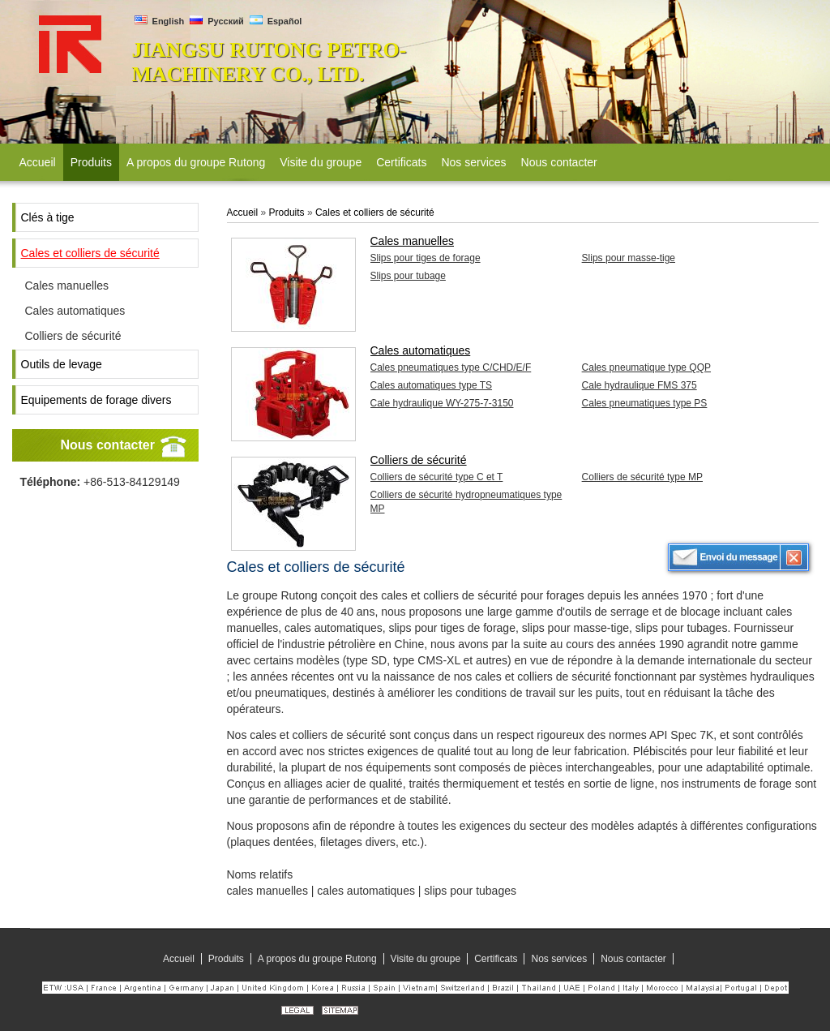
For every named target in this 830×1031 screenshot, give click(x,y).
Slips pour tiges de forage (425, 258)
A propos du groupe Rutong (317, 958)
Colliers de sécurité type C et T (436, 477)
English (160, 21)
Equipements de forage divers (96, 399)
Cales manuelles (67, 285)
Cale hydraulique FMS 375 (639, 385)
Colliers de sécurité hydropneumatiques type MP (466, 501)
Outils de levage (61, 364)
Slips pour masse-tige (628, 258)
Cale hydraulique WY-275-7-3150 (442, 403)
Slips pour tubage (408, 275)
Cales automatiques (75, 310)
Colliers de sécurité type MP (642, 477)
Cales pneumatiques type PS (645, 403)
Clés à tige (48, 217)
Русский (217, 21)
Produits (287, 212)
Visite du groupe (426, 958)
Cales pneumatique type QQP (646, 367)
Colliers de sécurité (73, 335)
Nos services (559, 958)
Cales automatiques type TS (431, 385)
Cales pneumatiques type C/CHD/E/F (451, 367)
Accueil (243, 212)
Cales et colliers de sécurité (90, 253)
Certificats (495, 958)
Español (276, 21)
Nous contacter (108, 445)
